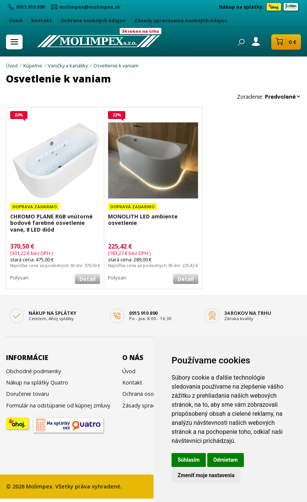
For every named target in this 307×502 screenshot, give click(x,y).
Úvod (12, 66)
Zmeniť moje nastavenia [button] (206, 475)
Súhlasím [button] (189, 460)
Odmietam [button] (225, 460)
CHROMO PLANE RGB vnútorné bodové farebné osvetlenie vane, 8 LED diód (51, 223)
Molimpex (39, 486)
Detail (87, 278)
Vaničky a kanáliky (68, 66)
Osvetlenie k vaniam (115, 65)
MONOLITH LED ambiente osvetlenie (143, 219)
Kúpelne (32, 66)
